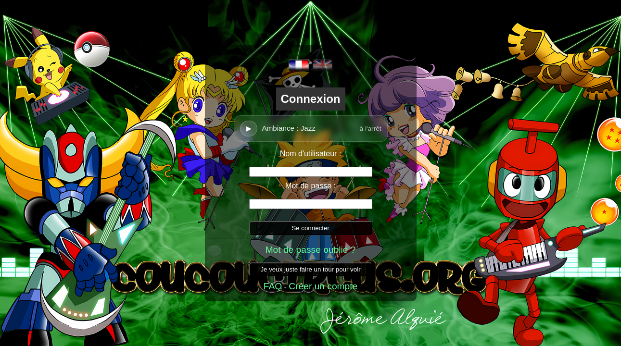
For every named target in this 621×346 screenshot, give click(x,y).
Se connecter (310, 228)
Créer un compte (323, 286)
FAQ (273, 286)
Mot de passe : (310, 186)
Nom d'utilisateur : (311, 153)
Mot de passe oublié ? (311, 250)
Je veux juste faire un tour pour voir (310, 269)
